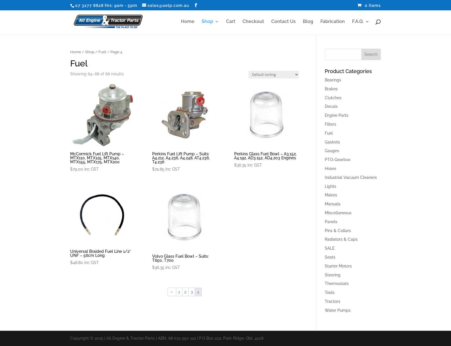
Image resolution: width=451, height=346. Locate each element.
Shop (207, 22)
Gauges (332, 150)
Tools (330, 292)
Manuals (333, 204)
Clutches (333, 97)
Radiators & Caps (341, 239)
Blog (308, 22)
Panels (331, 221)
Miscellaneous (338, 213)
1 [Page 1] (179, 292)
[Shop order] (274, 75)
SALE (330, 248)
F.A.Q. (358, 22)
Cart (230, 22)
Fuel (102, 52)
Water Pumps (338, 310)
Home (187, 22)
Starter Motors (338, 266)
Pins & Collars (338, 230)
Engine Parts (336, 115)
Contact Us (283, 22)
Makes (331, 195)
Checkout (253, 22)
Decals (331, 106)
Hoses (330, 168)
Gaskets (332, 142)
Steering (333, 275)
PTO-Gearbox (337, 159)
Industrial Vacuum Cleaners (351, 177)
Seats (330, 257)
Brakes (331, 89)
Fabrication (332, 22)
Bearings (333, 80)
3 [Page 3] (192, 292)
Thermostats (337, 283)
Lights (330, 186)
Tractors (332, 301)
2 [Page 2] (185, 292)
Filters (330, 124)
